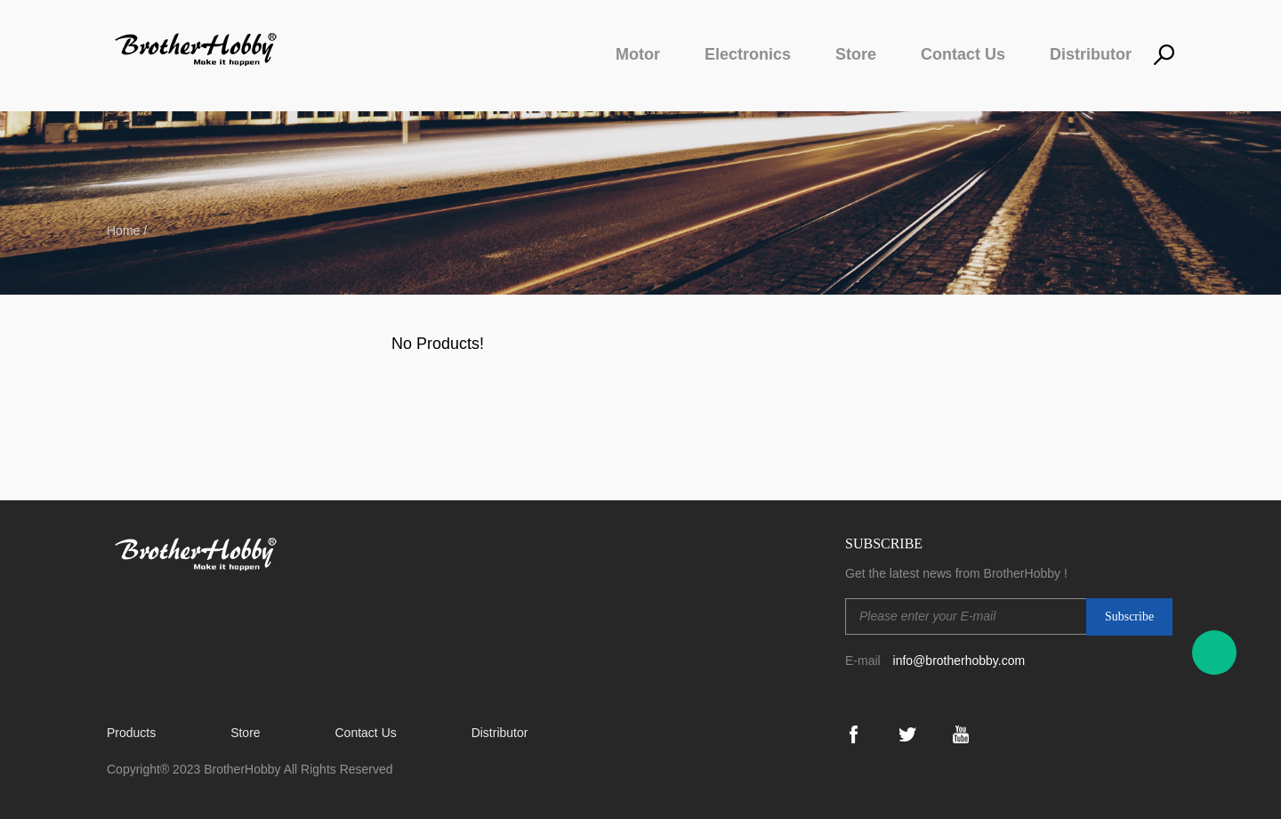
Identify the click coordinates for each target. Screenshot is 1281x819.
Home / (127, 230)
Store (855, 54)
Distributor (1091, 54)
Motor (638, 54)
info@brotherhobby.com (959, 660)
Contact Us (963, 54)
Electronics (748, 54)
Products (131, 733)
